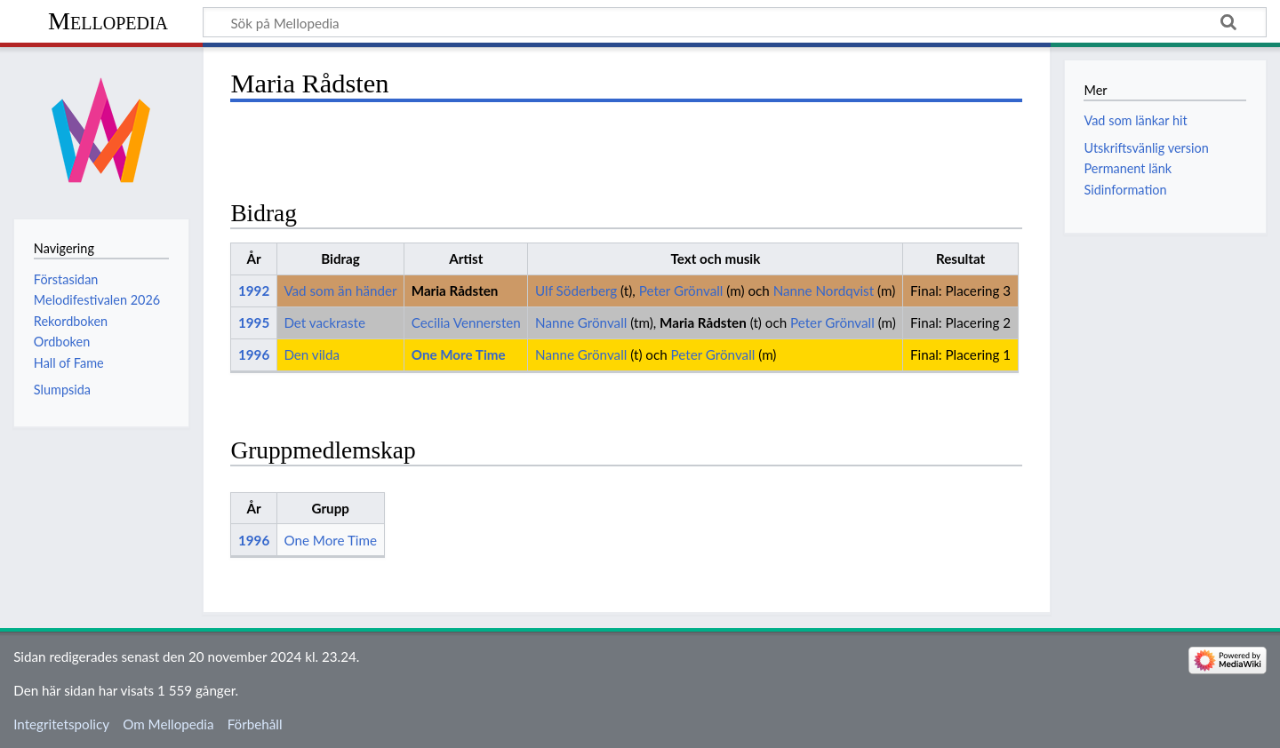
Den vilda (312, 354)
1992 (253, 290)
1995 (253, 322)
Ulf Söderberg (576, 290)
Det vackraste (324, 322)
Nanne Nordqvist (824, 290)
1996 (253, 354)
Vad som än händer (340, 290)
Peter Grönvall (681, 290)
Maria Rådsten (455, 290)
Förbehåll (255, 724)
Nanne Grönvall (581, 322)
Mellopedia (108, 21)
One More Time (459, 354)
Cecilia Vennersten (466, 322)
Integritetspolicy (61, 724)
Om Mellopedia (168, 724)
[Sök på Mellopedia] (735, 22)
